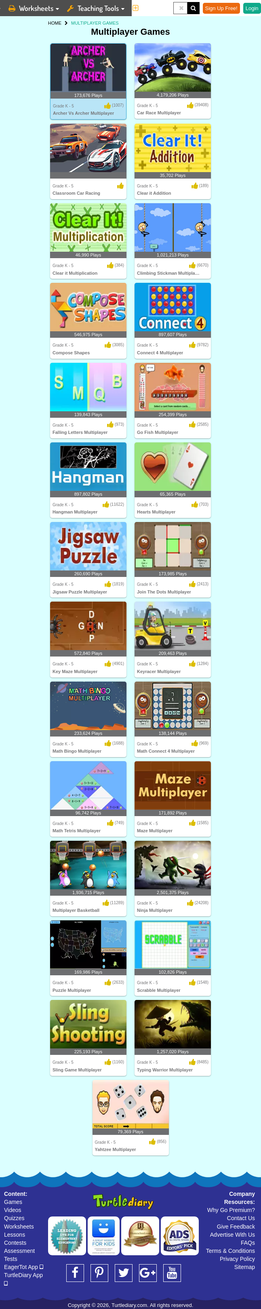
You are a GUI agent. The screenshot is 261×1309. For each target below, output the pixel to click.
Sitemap (244, 1267)
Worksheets (19, 1226)
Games (13, 1202)
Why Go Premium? (231, 1210)
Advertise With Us (232, 1234)
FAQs (248, 1243)
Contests (15, 1243)
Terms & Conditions (230, 1251)
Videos (12, 1210)
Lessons (14, 1234)
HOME (54, 23)
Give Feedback (236, 1226)
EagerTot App (23, 1267)
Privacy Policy (237, 1259)
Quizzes (14, 1218)
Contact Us (241, 1218)
